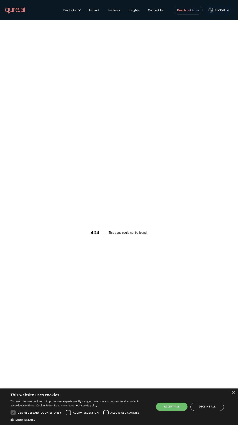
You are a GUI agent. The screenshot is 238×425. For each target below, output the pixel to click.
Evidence (114, 10)
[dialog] (119, 406)
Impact (94, 10)
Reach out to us (188, 10)
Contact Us (156, 10)
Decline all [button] (207, 406)
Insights (134, 10)
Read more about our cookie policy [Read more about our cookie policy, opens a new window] (75, 405)
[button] (80, 420)
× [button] (233, 393)
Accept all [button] (171, 406)
